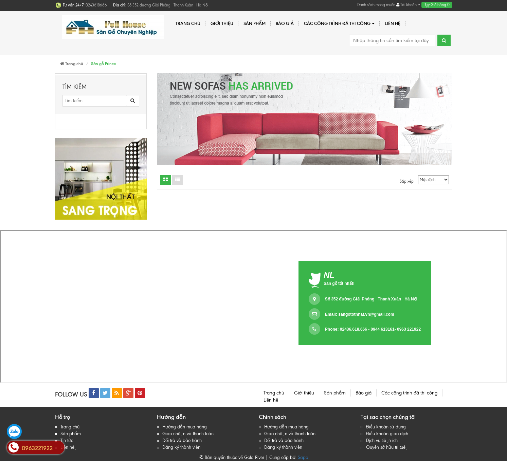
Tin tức (66, 440)
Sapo (303, 457)
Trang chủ (69, 426)
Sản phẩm (254, 23)
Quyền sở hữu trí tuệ (387, 447)
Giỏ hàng (437, 4)
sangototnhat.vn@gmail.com (366, 314)
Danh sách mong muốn (376, 4)
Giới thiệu (222, 23)
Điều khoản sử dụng (386, 426)
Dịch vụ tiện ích (382, 440)
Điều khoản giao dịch (387, 433)
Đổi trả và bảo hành (182, 440)
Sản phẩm (70, 433)
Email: (359, 314)
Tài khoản (408, 4)
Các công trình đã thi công (339, 23)
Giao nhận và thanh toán (188, 433)
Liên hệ (392, 23)
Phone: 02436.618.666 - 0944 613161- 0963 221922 (373, 329)
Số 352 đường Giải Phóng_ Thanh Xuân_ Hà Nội (371, 299)
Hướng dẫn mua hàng (184, 426)
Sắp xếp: (407, 181)
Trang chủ (188, 23)
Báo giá (285, 23)
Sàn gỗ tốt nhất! (339, 283)
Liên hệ (68, 447)
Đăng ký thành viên (181, 447)
